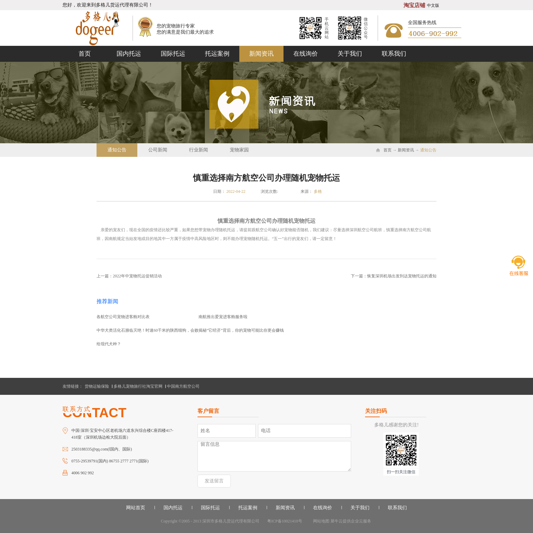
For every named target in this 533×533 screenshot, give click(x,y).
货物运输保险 (97, 386)
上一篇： (129, 276)
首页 (85, 53)
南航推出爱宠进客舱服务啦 (223, 316)
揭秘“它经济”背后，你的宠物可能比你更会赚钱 (241, 330)
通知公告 (428, 150)
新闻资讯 (406, 150)
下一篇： (393, 276)
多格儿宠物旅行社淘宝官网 (138, 386)
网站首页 (135, 507)
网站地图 (320, 521)
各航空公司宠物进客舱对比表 (123, 316)
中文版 (433, 5)
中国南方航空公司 (183, 386)
